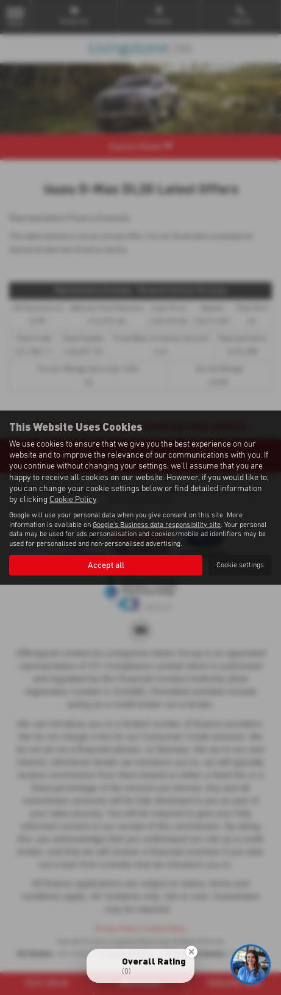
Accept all (106, 565)
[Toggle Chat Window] (250, 964)
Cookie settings (240, 564)
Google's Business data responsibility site (157, 524)
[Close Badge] (191, 952)
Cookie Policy (72, 499)
